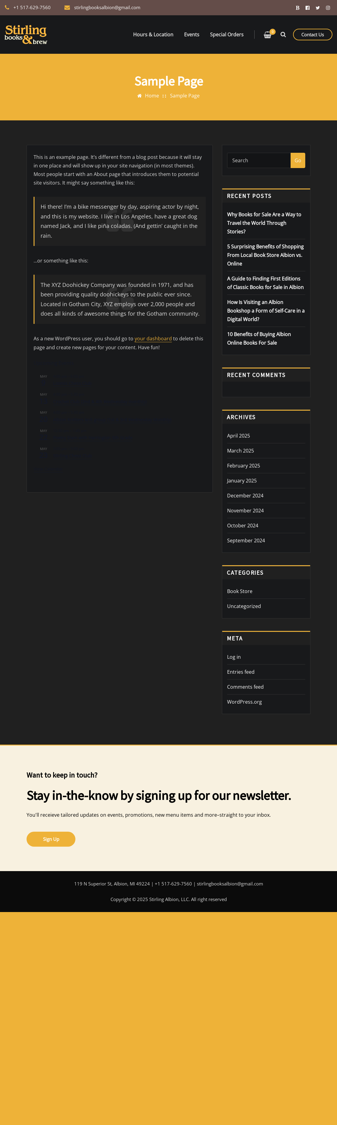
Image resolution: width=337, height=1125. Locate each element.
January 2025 (242, 480)
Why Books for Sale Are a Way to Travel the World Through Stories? (264, 223)
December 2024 (245, 495)
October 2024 (242, 525)
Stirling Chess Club (72, 456)
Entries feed (241, 672)
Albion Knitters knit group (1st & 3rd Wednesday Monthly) (112, 419)
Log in (234, 657)
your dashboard (151, 338)
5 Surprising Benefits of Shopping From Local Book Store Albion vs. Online (265, 255)
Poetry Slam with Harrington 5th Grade (92, 437)
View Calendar (48, 468)
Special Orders (227, 34)
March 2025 (240, 450)
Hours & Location (153, 34)
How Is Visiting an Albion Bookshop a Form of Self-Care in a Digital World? (266, 311)
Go (298, 160)
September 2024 (246, 540)
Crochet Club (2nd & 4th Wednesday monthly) (100, 401)
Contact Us (312, 34)
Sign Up (51, 839)
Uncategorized (244, 606)
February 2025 (243, 465)
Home (152, 95)
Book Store (239, 591)
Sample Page (185, 95)
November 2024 (245, 510)
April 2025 (238, 435)
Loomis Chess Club (72, 383)
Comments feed (245, 686)
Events (191, 34)
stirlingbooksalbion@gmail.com (107, 7)
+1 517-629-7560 (32, 7)
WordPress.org (244, 701)
